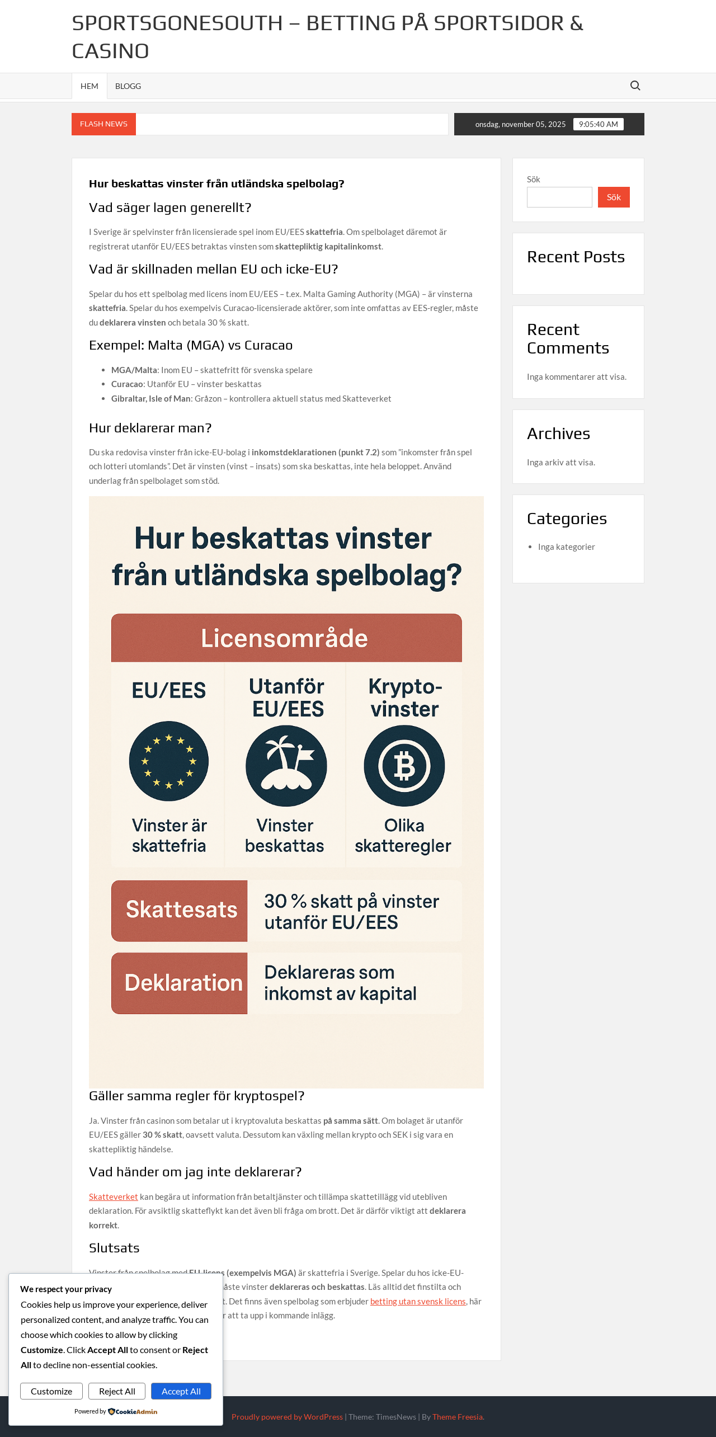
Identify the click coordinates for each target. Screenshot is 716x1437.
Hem (89, 86)
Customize (51, 1391)
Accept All (181, 1391)
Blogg (128, 86)
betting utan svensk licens (418, 1301)
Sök (533, 179)
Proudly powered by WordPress (287, 1416)
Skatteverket (113, 1196)
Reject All (117, 1391)
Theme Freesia (457, 1416)
